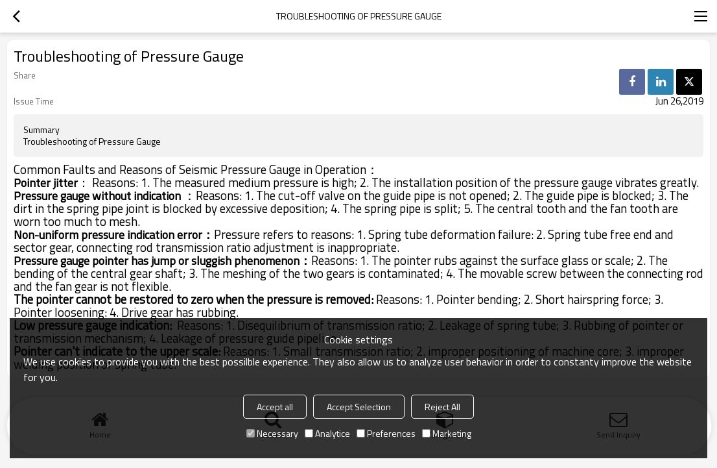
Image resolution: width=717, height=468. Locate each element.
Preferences (386, 433)
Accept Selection (359, 406)
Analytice (327, 433)
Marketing (446, 433)
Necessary (272, 433)
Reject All (442, 406)
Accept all (275, 406)
